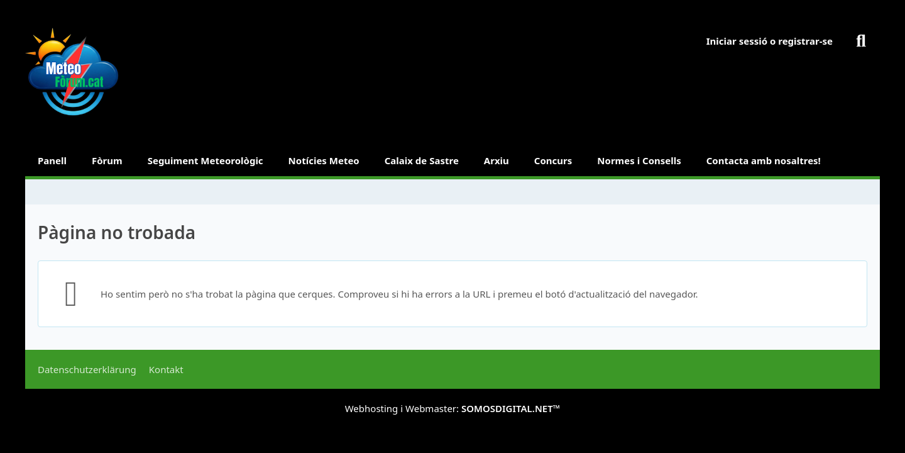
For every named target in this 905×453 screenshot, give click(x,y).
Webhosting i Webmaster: (453, 408)
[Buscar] (861, 41)
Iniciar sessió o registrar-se (769, 41)
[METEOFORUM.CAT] (72, 72)
